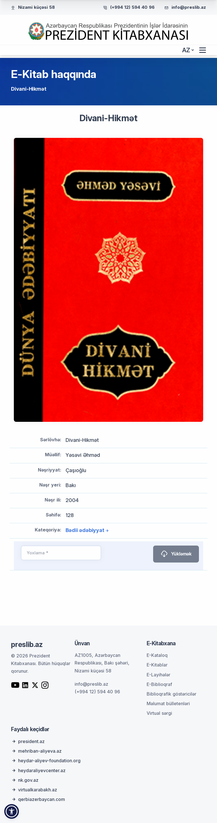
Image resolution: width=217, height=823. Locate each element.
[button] (12, 811)
